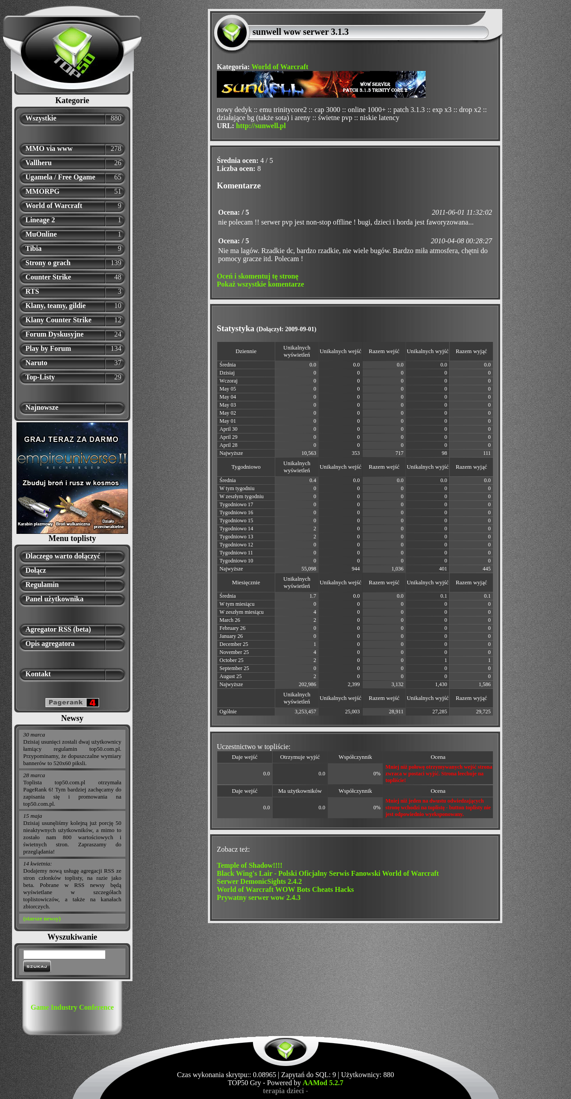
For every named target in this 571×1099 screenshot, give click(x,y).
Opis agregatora (49, 643)
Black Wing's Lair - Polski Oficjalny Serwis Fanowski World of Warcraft (328, 873)
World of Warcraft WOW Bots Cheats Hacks (285, 889)
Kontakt (38, 674)
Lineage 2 (40, 220)
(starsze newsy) (42, 918)
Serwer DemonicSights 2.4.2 (259, 881)
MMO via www (49, 148)
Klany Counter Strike (58, 320)
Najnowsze (41, 407)
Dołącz (35, 570)
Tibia (33, 248)
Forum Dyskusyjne (54, 334)
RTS (32, 291)
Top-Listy (40, 377)
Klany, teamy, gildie (55, 305)
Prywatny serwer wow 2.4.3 (259, 897)
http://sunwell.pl (261, 125)
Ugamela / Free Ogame (60, 177)
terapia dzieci (283, 1091)
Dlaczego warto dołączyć (62, 556)
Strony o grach (47, 262)
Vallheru (38, 163)
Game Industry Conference (72, 1007)
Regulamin (42, 584)
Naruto (36, 362)
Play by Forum (48, 348)
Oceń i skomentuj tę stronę (257, 276)
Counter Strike (48, 277)
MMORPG (42, 191)
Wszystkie (40, 118)
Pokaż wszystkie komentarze (260, 284)
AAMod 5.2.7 (323, 1083)
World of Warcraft (53, 205)
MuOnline (41, 234)
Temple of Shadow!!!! (249, 865)
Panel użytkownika (54, 599)
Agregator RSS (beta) (58, 629)
